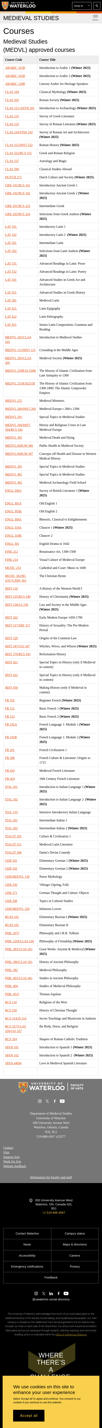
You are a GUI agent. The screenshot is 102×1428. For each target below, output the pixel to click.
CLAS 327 (12, 161)
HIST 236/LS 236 (16, 604)
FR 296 (10, 758)
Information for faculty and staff (51, 1177)
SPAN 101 (12, 1047)
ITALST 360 (13, 852)
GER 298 (11, 900)
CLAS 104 (12, 92)
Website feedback (14, 1166)
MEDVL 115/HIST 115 (20, 350)
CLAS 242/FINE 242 (19, 132)
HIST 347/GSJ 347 (17, 646)
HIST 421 (11, 662)
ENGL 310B (13, 535)
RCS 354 (11, 1039)
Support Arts (11, 1157)
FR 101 (10, 700)
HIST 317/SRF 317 (17, 625)
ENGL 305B (13, 511)
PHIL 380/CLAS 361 (19, 962)
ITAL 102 (11, 799)
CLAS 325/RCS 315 (18, 153)
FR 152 (10, 716)
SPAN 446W (13, 1063)
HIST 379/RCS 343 (17, 654)
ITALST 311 (13, 844)
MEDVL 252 (13, 400)
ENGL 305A (13, 503)
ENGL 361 (12, 543)
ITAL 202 (11, 828)
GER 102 (11, 868)
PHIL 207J (12, 933)
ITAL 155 (11, 812)
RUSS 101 (12, 917)
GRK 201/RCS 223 (17, 206)
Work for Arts (12, 1161)
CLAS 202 (12, 100)
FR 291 (10, 750)
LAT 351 (11, 292)
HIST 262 (11, 617)
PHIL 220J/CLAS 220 (19, 941)
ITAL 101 (11, 786)
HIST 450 (11, 687)
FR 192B (11, 737)
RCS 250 (11, 1010)
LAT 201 (11, 243)
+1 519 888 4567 (53, 1212)
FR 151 (10, 708)
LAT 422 (11, 316)
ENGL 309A (13, 519)
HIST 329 (11, 638)
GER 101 (11, 860)
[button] (81, 6)
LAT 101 (11, 226)
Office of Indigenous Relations (71, 1334)
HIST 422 (11, 675)
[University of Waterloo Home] (19, 6)
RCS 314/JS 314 (15, 1018)
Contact (8, 1147)
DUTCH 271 (13, 177)
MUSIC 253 (13, 568)
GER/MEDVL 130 (17, 876)
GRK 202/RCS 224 (17, 214)
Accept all (29, 1416)
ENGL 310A (13, 527)
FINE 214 (11, 559)
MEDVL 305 (13, 437)
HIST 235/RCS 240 (17, 596)
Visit (6, 1152)
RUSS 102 (12, 925)
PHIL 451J (12, 994)
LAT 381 (11, 300)
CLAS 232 (12, 124)
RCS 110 (11, 1002)
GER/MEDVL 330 (17, 909)
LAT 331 (11, 263)
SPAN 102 (12, 1055)
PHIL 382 (11, 970)
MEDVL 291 (13, 417)
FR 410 (10, 770)
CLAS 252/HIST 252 (19, 145)
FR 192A (11, 724)
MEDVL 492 (13, 482)
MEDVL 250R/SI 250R (20, 370)
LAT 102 (11, 234)
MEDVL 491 (13, 474)
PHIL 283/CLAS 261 (19, 949)
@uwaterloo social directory (50, 1299)
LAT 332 (11, 271)
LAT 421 (11, 308)
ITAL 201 (11, 820)
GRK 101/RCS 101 (17, 185)
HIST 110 (11, 588)
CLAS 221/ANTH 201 (20, 108)
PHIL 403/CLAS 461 (19, 978)
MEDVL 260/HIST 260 (20, 408)
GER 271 (11, 893)
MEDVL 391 (13, 466)
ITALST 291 (13, 836)
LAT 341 (11, 279)
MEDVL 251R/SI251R (20, 383)
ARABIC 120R (15, 84)
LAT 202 (11, 251)
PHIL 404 (11, 986)
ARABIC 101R (15, 67)
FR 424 (10, 778)
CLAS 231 (12, 116)
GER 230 (11, 884)
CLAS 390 (12, 169)
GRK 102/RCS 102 (17, 193)
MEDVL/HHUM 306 (19, 445)
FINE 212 (11, 551)
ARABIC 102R (15, 75)
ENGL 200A (13, 490)
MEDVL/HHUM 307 (19, 453)
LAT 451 (11, 324)
